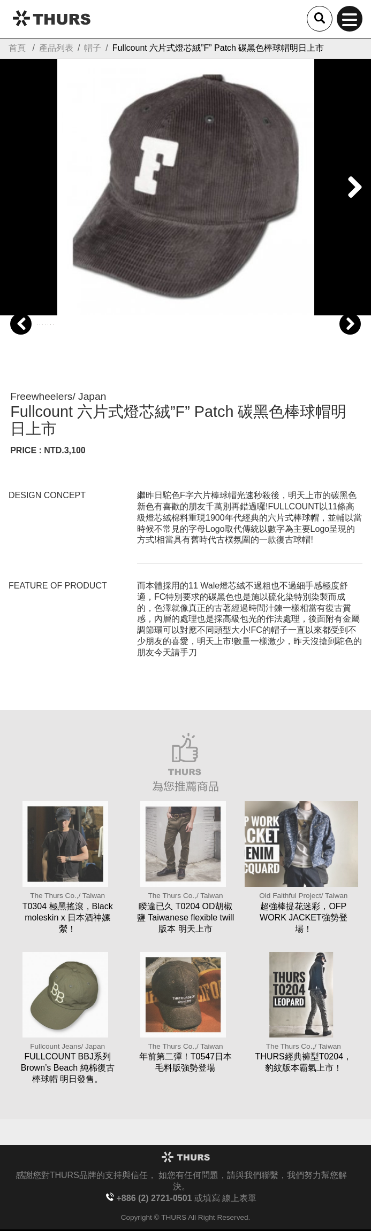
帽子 (92, 47)
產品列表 (56, 47)
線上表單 (239, 1198)
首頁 (17, 47)
